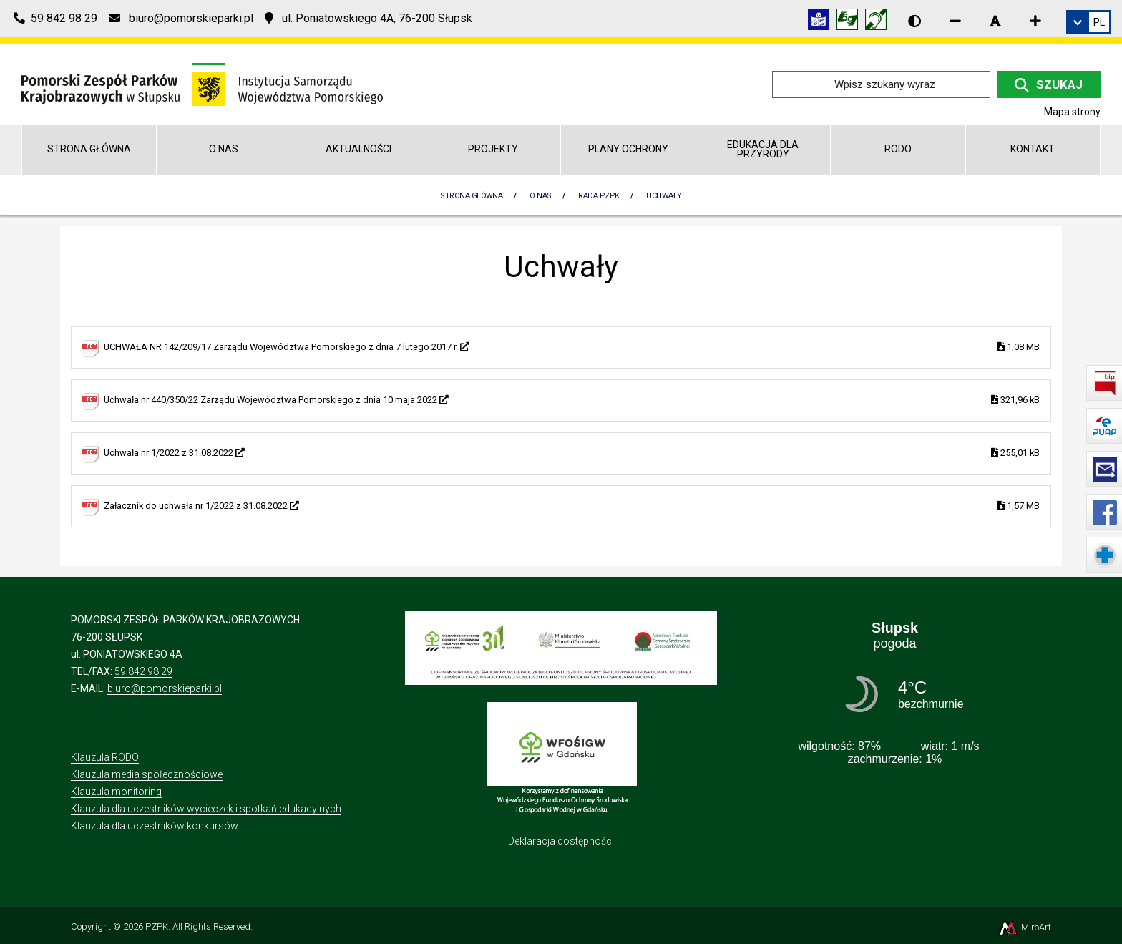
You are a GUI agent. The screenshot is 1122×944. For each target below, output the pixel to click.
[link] (1088, 22)
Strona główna (89, 149)
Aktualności (358, 149)
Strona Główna (471, 195)
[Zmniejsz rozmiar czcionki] (955, 20)
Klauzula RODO (105, 757)
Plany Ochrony (628, 149)
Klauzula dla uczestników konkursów (154, 826)
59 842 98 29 (143, 671)
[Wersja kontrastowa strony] (914, 20)
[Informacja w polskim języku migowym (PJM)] (879, 22)
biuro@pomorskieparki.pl (164, 688)
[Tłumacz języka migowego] (850, 22)
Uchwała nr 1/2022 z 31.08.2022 (572, 453)
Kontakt (1032, 149)
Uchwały (663, 195)
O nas (223, 149)
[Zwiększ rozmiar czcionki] (1035, 20)
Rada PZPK (598, 195)
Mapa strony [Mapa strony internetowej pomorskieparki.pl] (1072, 111)
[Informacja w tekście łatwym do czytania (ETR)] (822, 22)
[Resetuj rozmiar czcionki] (995, 20)
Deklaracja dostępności (561, 841)
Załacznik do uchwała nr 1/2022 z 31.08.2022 (572, 506)
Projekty (493, 149)
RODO (898, 149)
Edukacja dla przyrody (763, 149)
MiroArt (1024, 927)
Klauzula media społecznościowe (147, 774)
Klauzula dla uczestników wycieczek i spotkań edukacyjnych (206, 808)
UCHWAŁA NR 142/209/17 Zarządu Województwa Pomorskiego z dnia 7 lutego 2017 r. (572, 347)
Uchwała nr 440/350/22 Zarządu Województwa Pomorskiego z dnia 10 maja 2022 (572, 400)
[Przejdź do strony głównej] (202, 83)
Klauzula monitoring (116, 791)
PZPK (156, 926)
